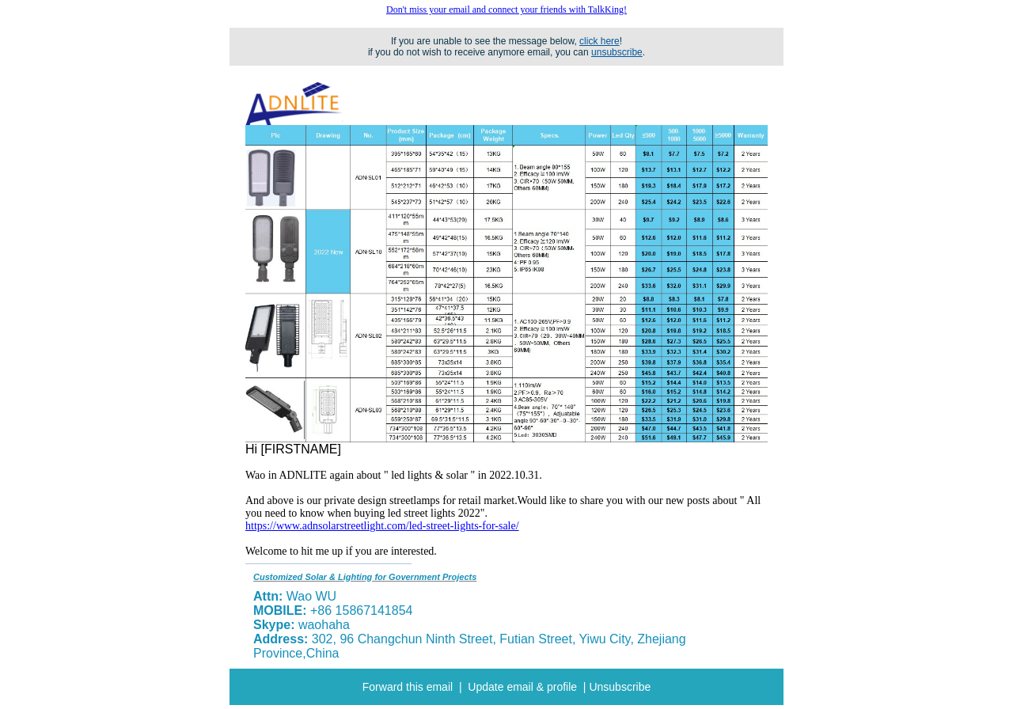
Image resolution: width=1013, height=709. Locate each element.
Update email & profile (522, 687)
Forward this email (407, 687)
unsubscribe (617, 52)
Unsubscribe (620, 687)
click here (599, 41)
